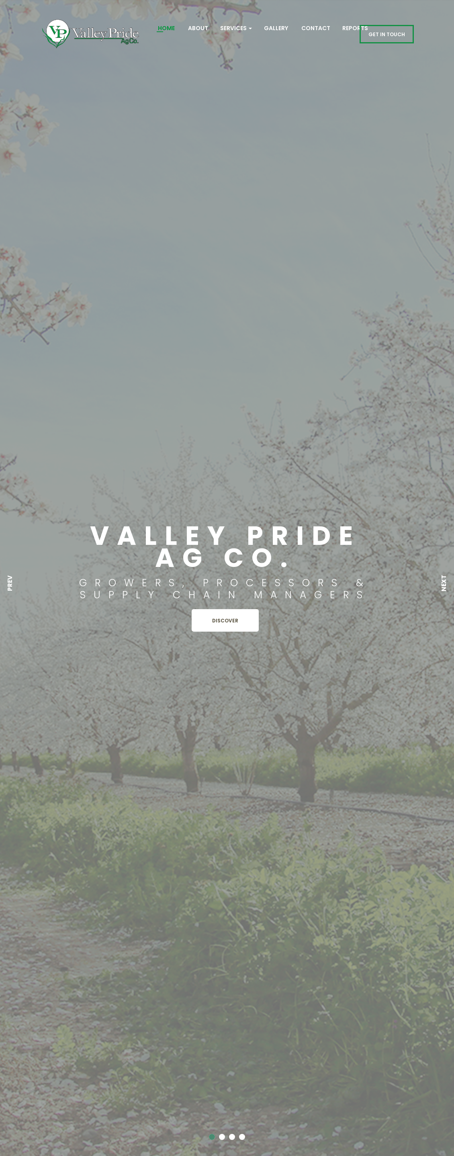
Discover (225, 620)
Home (166, 28)
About (197, 28)
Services (236, 28)
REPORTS (355, 28)
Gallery (276, 28)
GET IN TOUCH (386, 34)
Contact (315, 28)
